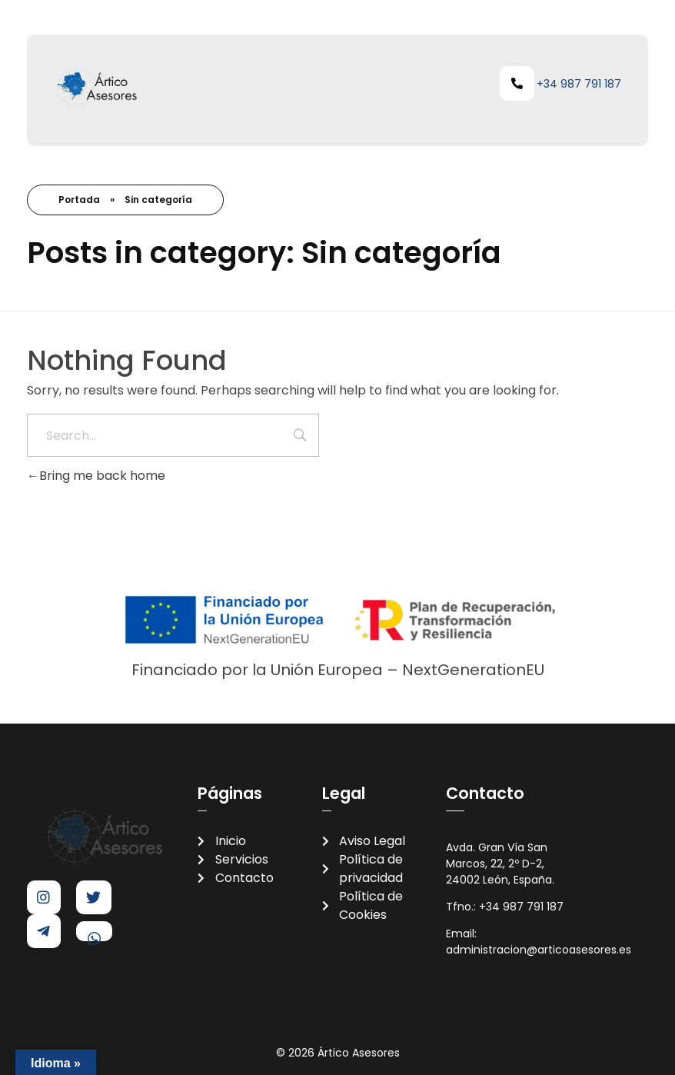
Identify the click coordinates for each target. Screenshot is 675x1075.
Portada (79, 199)
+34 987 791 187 (579, 84)
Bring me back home (96, 475)
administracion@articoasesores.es (540, 949)
